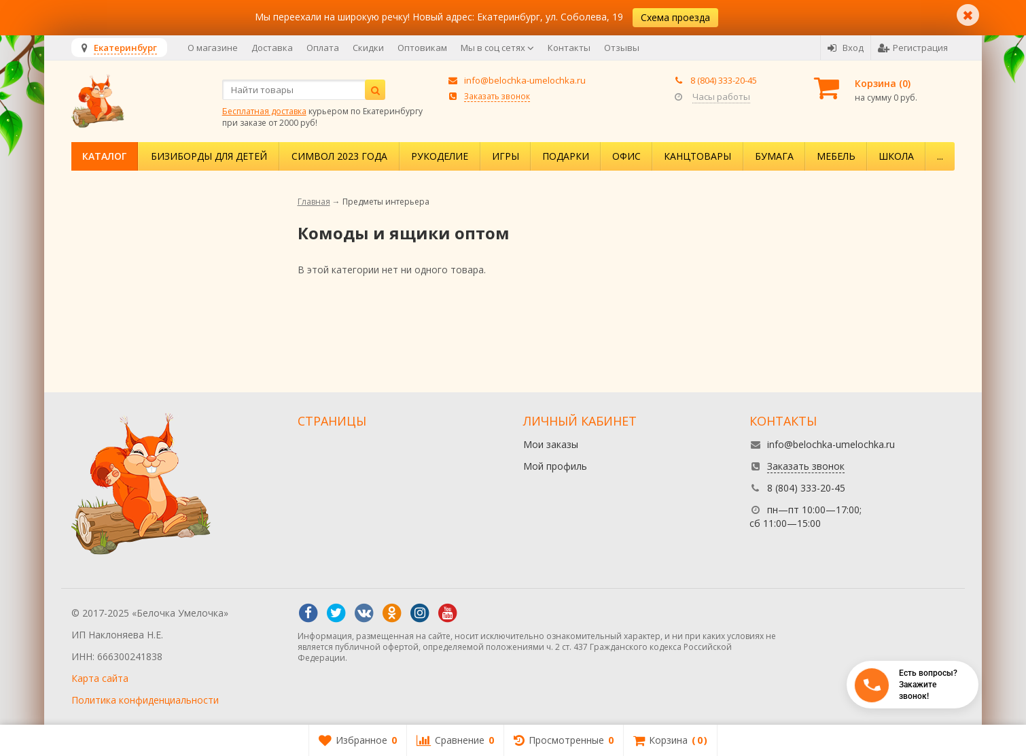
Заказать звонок (497, 95)
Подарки (565, 156)
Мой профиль (555, 466)
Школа (896, 156)
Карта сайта (99, 678)
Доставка (272, 47)
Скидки (368, 47)
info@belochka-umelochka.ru (525, 80)
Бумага (774, 156)
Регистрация (913, 47)
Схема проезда (675, 17)
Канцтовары (697, 156)
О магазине (213, 47)
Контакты (569, 47)
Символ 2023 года (339, 156)
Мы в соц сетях (497, 47)
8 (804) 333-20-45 (723, 80)
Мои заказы (550, 444)
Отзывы (621, 47)
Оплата (322, 47)
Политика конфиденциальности (145, 699)
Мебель (836, 156)
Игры (505, 156)
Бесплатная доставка (264, 111)
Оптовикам (422, 47)
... (940, 156)
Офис (626, 156)
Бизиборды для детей (209, 156)
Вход (846, 47)
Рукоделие (439, 156)
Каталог (104, 156)
